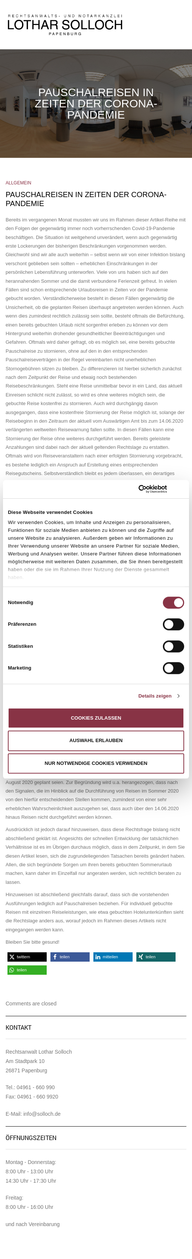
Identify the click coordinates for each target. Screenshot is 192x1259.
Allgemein (18, 183)
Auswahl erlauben (96, 741)
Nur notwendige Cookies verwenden (95, 763)
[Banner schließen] (181, 489)
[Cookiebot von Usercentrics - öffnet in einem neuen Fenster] (134, 489)
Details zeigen (154, 696)
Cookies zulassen (96, 718)
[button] (27, 957)
